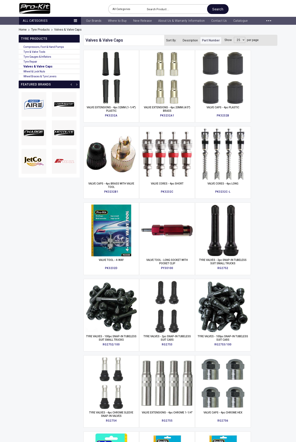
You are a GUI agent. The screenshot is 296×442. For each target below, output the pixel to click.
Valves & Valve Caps (37, 66)
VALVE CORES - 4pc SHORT (258, 90)
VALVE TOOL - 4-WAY (141, 149)
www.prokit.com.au (206, 415)
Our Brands (71, 391)
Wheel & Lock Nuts (34, 71)
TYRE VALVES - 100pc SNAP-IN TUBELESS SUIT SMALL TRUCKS (258, 153)
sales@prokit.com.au (207, 409)
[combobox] (184, 9)
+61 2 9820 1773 (205, 397)
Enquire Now (259, 361)
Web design (256, 437)
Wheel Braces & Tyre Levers (39, 76)
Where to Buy (30, 397)
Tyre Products (40, 29)
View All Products (75, 397)
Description (190, 40)
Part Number (211, 40)
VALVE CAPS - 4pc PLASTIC (180, 90)
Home (23, 29)
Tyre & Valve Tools (34, 51)
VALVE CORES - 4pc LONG (102, 149)
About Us (28, 391)
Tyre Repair (30, 61)
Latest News (30, 403)
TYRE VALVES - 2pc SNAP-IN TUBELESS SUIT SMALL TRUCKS (219, 153)
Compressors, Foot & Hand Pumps (43, 46)
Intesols (272, 437)
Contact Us (71, 403)
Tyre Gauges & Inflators (37, 56)
